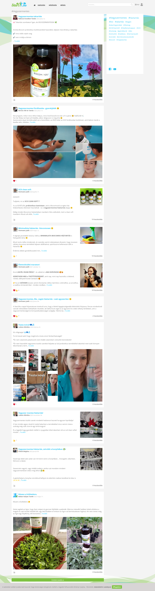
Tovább (17, 41)
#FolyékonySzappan (128, 28)
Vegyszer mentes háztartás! (30, 413)
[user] (141, 4)
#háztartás (134, 17)
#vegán (128, 22)
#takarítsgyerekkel (115, 25)
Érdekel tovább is (58, 580)
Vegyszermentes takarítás (30, 16)
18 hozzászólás (97, 290)
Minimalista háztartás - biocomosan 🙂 (35, 228)
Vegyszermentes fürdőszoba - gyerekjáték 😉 (38, 108)
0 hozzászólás (97, 100)
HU (137, 5)
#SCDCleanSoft (114, 28)
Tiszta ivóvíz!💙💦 (26, 325)
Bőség (62, 5)
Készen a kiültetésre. (27, 494)
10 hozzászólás (97, 256)
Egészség (41, 5)
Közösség (53, 5)
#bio (111, 21)
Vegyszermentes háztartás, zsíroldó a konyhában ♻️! (42, 449)
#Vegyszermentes (118, 17)
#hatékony (122, 34)
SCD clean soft (24, 189)
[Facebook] (110, 69)
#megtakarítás (121, 40)
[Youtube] (114, 69)
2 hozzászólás (97, 316)
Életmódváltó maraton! (29, 264)
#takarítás (119, 21)
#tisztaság (112, 31)
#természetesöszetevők (125, 37)
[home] (35, 5)
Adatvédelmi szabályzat (102, 587)
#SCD (138, 28)
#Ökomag (126, 25)
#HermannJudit (132, 34)
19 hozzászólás (97, 219)
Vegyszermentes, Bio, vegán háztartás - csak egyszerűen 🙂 (44, 299)
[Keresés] (132, 5)
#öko (130, 31)
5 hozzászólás (97, 181)
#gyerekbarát (122, 31)
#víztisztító (113, 34)
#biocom (112, 40)
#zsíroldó (112, 37)
